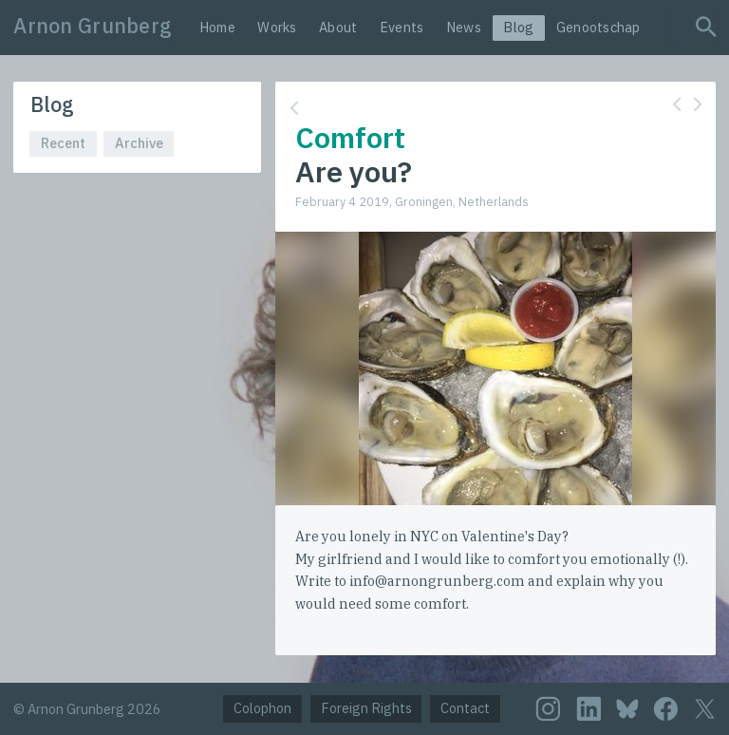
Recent (63, 143)
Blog (518, 27)
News (463, 27)
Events (402, 27)
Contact (465, 708)
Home (217, 27)
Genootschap (598, 27)
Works (276, 27)
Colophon (262, 708)
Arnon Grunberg (92, 25)
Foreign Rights (366, 708)
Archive (139, 143)
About (338, 27)
